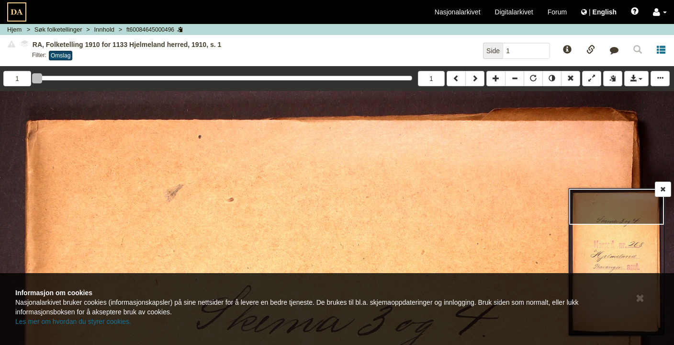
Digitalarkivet (514, 12)
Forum (557, 12)
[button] (660, 12)
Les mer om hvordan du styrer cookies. (73, 321)
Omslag (60, 55)
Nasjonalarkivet (458, 12)
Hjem (14, 29)
